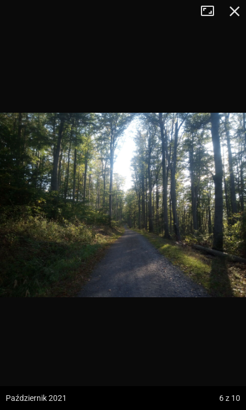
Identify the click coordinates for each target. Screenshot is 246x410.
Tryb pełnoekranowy (211, 11)
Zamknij (234, 11)
